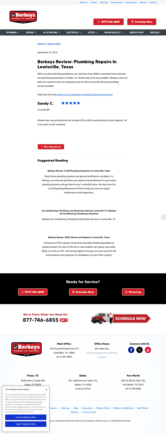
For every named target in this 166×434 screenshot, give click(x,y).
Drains (30, 32)
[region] (26, 409)
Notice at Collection (123, 408)
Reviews (143, 2)
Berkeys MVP (137, 32)
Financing (104, 2)
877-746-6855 (40, 320)
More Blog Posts (51, 146)
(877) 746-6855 (108, 21)
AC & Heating (50, 32)
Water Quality (112, 32)
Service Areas (116, 2)
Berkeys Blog (54, 43)
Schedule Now (141, 21)
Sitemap (65, 408)
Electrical (72, 32)
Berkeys (41, 43)
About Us (83, 2)
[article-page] (164, 217)
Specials (153, 2)
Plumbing (11, 32)
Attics (91, 32)
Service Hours (131, 2)
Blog (76, 408)
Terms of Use (89, 412)
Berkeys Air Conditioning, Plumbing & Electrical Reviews (85, 94)
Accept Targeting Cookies (26, 417)
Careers (94, 2)
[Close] (46, 389)
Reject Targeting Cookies (26, 424)
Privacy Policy (103, 408)
